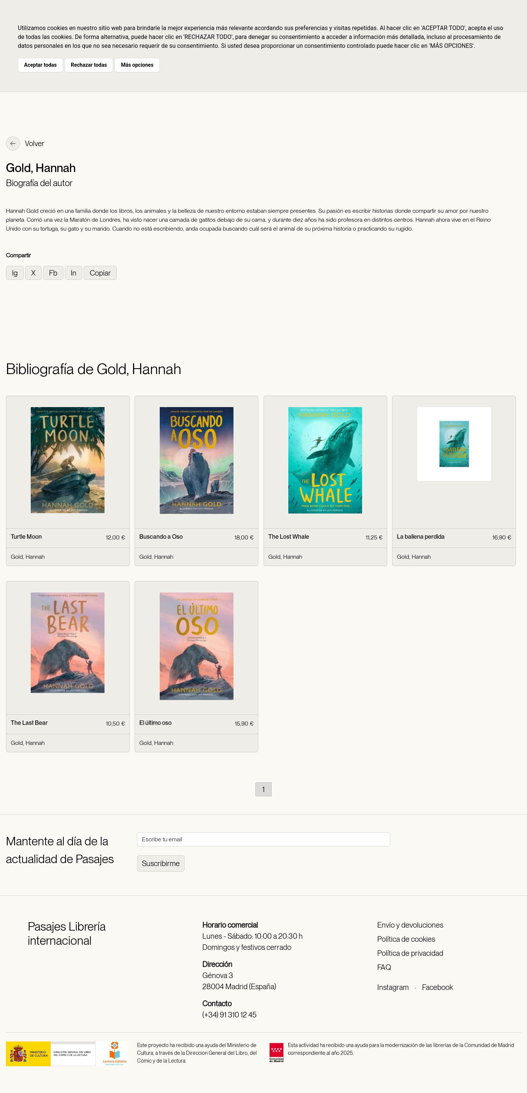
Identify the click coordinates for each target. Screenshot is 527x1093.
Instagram (393, 987)
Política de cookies (406, 939)
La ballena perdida (421, 536)
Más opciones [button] (137, 65)
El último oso (155, 722)
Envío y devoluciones (410, 925)
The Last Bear (29, 722)
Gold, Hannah (27, 556)
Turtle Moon (26, 536)
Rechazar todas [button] (89, 65)
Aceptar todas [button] (40, 65)
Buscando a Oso (161, 536)
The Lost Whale (288, 536)
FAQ (384, 967)
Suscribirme (161, 863)
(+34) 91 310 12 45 (229, 1014)
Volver (25, 144)
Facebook (437, 987)
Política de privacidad (410, 953)
